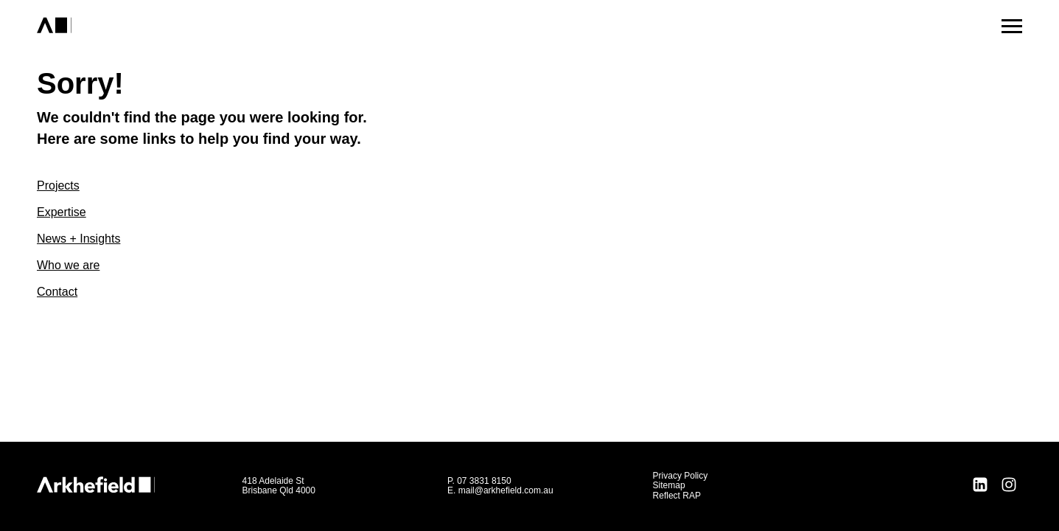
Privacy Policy (680, 476)
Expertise (61, 212)
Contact (57, 291)
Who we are (68, 265)
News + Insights (78, 238)
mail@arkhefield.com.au (505, 490)
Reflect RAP (677, 495)
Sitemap (669, 485)
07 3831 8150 (484, 481)
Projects (58, 185)
